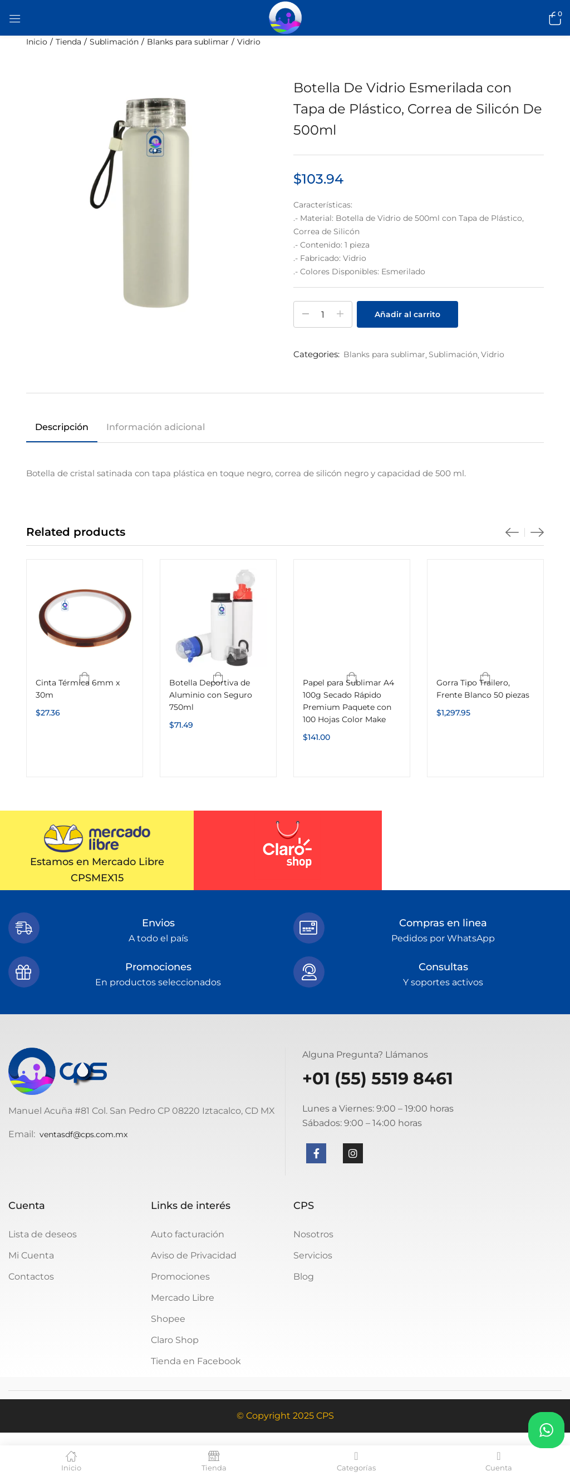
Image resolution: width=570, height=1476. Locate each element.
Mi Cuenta (31, 1255)
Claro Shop (175, 1340)
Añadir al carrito (407, 314)
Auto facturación (187, 1234)
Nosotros (313, 1234)
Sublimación (114, 42)
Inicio (36, 42)
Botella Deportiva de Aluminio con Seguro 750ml (210, 695)
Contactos (31, 1276)
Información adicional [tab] (155, 427)
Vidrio (249, 42)
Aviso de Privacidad (194, 1255)
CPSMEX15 (97, 878)
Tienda (68, 42)
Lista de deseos (42, 1234)
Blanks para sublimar (188, 42)
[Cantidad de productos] (323, 314)
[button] (553, 18)
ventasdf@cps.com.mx (83, 1134)
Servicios (312, 1255)
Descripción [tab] (62, 427)
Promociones (180, 1276)
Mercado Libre (182, 1297)
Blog (303, 1276)
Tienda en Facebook (196, 1361)
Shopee (168, 1319)
